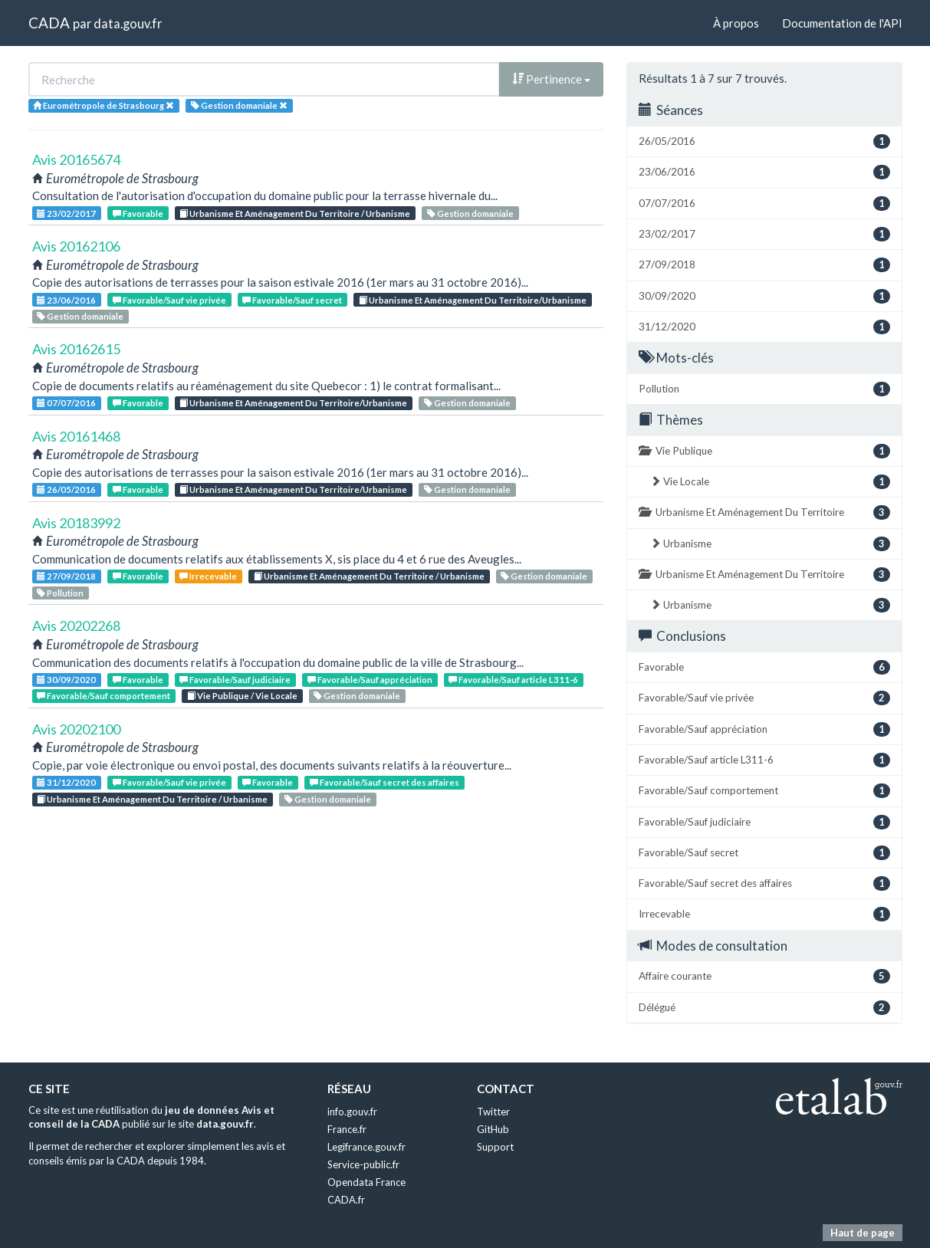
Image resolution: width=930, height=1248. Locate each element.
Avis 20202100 (76, 729)
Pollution (60, 593)
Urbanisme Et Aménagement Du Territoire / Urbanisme (294, 213)
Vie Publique (764, 451)
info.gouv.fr (352, 1111)
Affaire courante (764, 976)
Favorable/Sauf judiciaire (235, 680)
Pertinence (551, 79)
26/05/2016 (66, 489)
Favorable (138, 213)
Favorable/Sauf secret (292, 300)
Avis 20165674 (76, 159)
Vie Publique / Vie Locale (242, 696)
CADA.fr (346, 1200)
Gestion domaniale (470, 213)
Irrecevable (208, 576)
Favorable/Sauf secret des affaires (384, 782)
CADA (49, 22)
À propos (736, 23)
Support (495, 1147)
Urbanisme (770, 544)
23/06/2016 (66, 300)
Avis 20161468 (76, 436)
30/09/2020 (66, 680)
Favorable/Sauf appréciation (369, 680)
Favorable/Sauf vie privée (169, 300)
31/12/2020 (66, 782)
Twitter (493, 1111)
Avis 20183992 (76, 522)
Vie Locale (770, 482)
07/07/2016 (66, 403)
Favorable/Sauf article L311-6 (513, 680)
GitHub (493, 1129)
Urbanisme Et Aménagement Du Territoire (764, 512)
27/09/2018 (66, 576)
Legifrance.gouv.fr (366, 1147)
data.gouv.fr (128, 23)
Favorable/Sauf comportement (103, 696)
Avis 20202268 (76, 625)
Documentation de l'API (842, 23)
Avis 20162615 (76, 348)
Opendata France (366, 1182)
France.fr (346, 1129)
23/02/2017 (66, 213)
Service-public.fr (363, 1164)
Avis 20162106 (76, 246)
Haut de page (862, 1233)
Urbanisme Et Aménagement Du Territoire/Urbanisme (473, 300)
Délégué (764, 1007)
